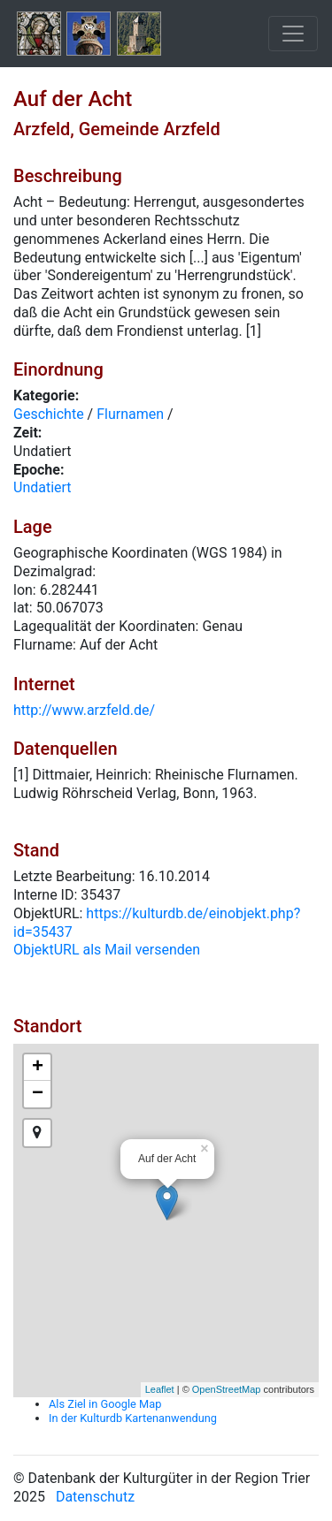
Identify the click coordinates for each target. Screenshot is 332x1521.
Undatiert (42, 487)
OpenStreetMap (226, 1389)
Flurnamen (130, 414)
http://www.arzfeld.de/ (84, 710)
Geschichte (48, 414)
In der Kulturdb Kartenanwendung (133, 1418)
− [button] (37, 1094)
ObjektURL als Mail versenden (106, 949)
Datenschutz (95, 1496)
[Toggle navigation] (293, 33)
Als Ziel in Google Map (105, 1404)
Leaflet (159, 1389)
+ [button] (37, 1067)
